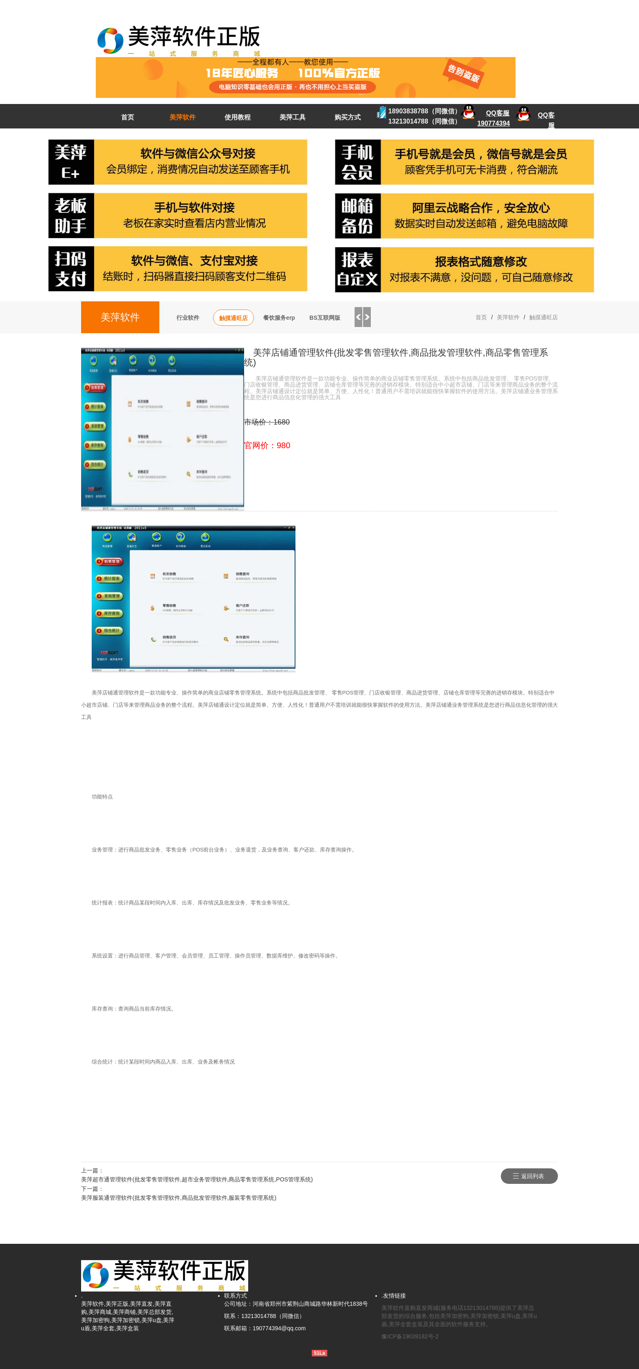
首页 (127, 117)
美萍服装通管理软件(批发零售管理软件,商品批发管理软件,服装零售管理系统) (178, 1197)
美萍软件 (183, 117)
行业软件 (187, 317)
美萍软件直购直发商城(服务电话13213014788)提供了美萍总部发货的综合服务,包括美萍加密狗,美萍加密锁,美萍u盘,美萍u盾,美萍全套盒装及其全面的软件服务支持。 (459, 1316)
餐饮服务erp (279, 317)
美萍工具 (293, 117)
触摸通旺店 (233, 318)
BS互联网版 (324, 317)
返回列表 (532, 1176)
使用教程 (238, 117)
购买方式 (348, 117)
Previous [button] (358, 317)
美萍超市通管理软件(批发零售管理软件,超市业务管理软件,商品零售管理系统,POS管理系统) (197, 1179)
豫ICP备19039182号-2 (409, 1336)
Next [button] (367, 317)
